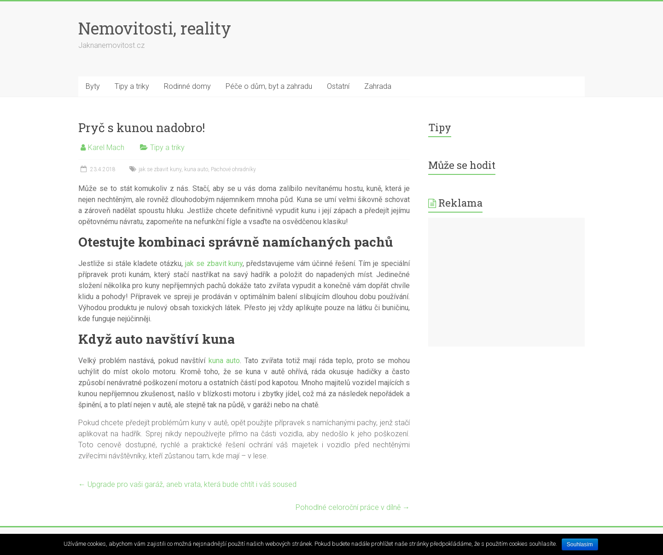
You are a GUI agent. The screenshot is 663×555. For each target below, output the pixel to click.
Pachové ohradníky (233, 169)
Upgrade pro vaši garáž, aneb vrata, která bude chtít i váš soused (187, 484)
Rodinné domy (187, 86)
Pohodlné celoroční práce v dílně (353, 507)
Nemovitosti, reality (154, 28)
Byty (93, 86)
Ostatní (338, 86)
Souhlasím (580, 544)
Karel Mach (106, 147)
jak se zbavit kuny (160, 169)
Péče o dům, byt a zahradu (269, 86)
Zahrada (377, 86)
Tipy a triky (132, 86)
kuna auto (196, 169)
